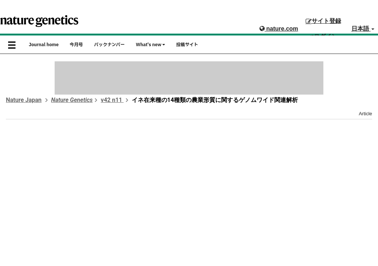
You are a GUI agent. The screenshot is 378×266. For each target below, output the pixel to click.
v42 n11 (112, 99)
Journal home (44, 44)
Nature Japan (24, 99)
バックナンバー (109, 44)
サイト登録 (323, 21)
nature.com (279, 28)
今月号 (76, 44)
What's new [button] (150, 44)
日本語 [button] (362, 28)
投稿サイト (187, 44)
